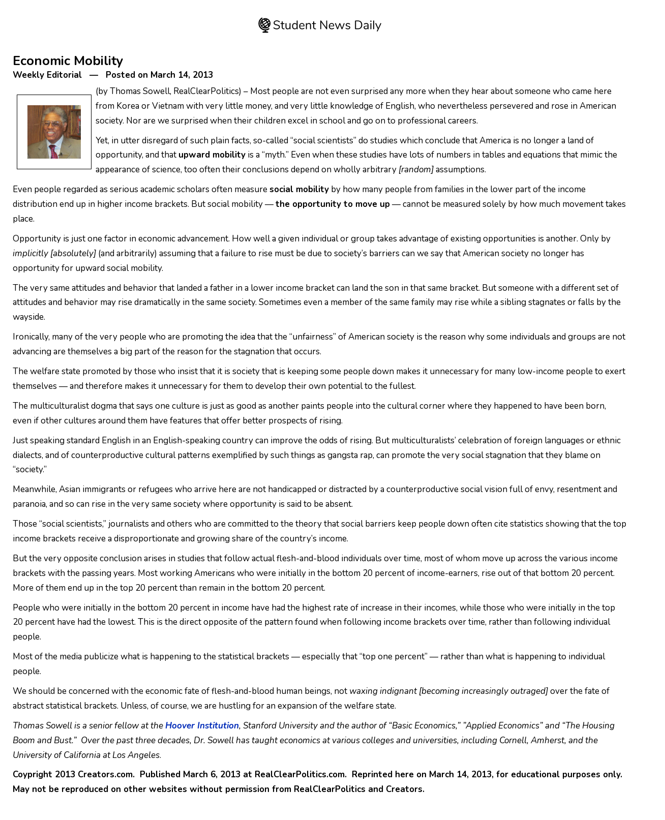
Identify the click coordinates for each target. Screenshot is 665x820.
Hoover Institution (202, 726)
